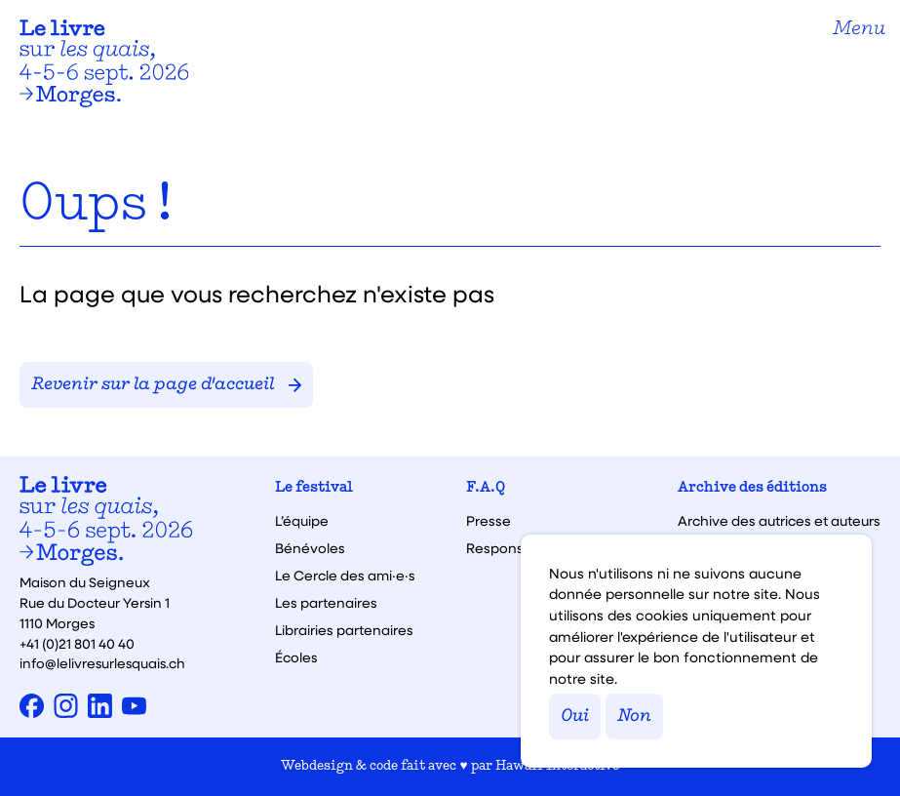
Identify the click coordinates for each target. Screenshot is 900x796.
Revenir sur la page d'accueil (166, 385)
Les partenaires (326, 603)
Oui (575, 716)
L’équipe (302, 521)
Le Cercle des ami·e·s (345, 575)
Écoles (296, 657)
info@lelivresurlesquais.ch (102, 663)
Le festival (314, 488)
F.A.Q (485, 488)
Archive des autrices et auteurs (779, 521)
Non (634, 716)
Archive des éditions (752, 488)
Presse (488, 521)
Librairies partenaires (344, 630)
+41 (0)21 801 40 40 (77, 643)
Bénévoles (310, 548)
